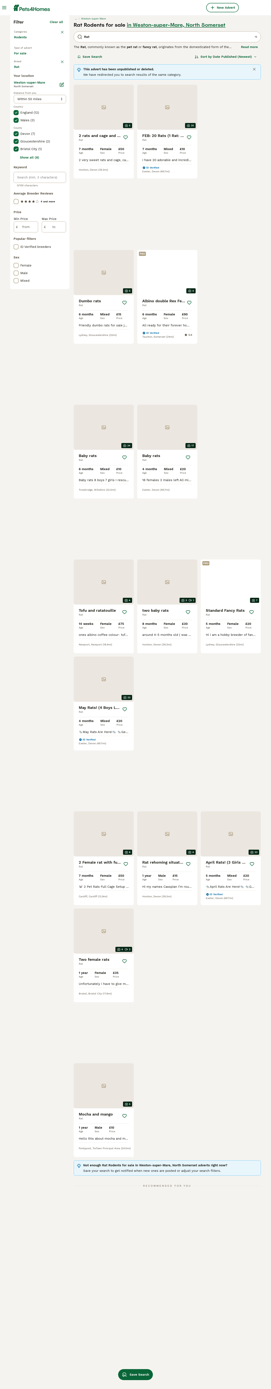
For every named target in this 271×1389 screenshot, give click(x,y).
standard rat (220, 1328)
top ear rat (219, 1320)
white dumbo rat (224, 1312)
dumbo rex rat (123, 1335)
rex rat (68, 1350)
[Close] (254, 143)
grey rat (168, 1373)
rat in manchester (28, 1343)
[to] (54, 406)
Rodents (21, 115)
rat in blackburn (75, 1312)
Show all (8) (29, 337)
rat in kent (22, 1328)
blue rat (217, 1343)
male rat (69, 1335)
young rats (71, 1343)
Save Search (89, 130)
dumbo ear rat (173, 1335)
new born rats (222, 1335)
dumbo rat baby (75, 1366)
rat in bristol (23, 1320)
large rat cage (123, 1312)
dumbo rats (121, 1350)
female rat (170, 1366)
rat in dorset (23, 1366)
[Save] (125, 211)
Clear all (56, 96)
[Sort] (226, 130)
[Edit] (62, 264)
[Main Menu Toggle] (4, 7)
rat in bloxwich (25, 1350)
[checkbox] (16, 168)
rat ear (167, 1320)
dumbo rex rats (174, 1358)
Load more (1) (52, 245)
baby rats (218, 1350)
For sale (23, 135)
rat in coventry (25, 1373)
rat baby (69, 1358)
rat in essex (23, 1312)
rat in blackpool (26, 1335)
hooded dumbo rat (126, 1328)
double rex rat (173, 1350)
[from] (26, 406)
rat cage (69, 1373)
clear (59, 146)
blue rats (169, 1328)
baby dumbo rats (125, 1366)
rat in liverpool (25, 1358)
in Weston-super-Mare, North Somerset (176, 99)
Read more (249, 121)
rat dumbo (170, 1312)
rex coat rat (121, 1343)
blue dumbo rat (124, 1358)
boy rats (168, 1343)
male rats (70, 1320)
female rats (72, 1328)
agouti (117, 1320)
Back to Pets (25, 105)
